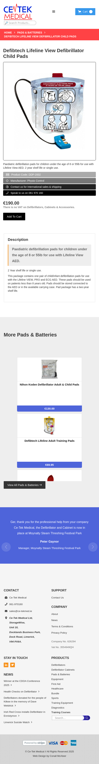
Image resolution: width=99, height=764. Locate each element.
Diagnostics (57, 707)
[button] (53, 11)
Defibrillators (58, 665)
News (54, 620)
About (54, 614)
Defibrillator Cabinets (63, 669)
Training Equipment (62, 702)
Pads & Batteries (29, 32)
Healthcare (57, 688)
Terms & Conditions (62, 626)
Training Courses (60, 712)
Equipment (57, 679)
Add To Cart (14, 216)
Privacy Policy (59, 632)
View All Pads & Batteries (24, 485)
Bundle (55, 693)
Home (8, 32)
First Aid (55, 684)
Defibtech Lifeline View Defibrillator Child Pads (40, 36)
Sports (55, 698)
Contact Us (57, 597)
